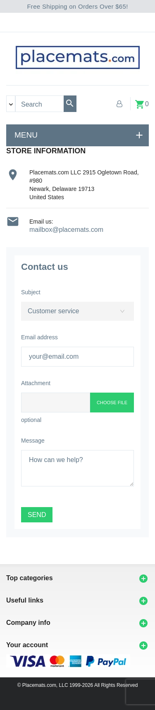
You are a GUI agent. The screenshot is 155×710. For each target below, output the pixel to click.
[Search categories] (10, 103)
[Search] (70, 103)
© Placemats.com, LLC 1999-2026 (55, 685)
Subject (31, 292)
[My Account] (119, 104)
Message (33, 440)
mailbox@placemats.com (66, 229)
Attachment (35, 383)
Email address (39, 337)
